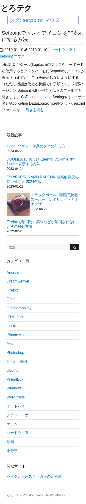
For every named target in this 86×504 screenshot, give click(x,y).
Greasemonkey (19, 308)
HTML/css (15, 317)
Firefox (12, 290)
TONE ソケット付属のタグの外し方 (36, 146)
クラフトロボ (18, 415)
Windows (14, 388)
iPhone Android (19, 335)
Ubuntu (13, 370)
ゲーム (12, 424)
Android (13, 272)
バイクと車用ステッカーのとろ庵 (34, 476)
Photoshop (15, 353)
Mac (10, 344)
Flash (11, 299)
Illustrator (14, 326)
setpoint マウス (12, 56)
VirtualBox (15, 379)
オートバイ (16, 406)
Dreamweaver (18, 281)
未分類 (12, 451)
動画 (10, 442)
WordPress (16, 397)
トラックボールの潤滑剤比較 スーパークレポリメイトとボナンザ (54, 199)
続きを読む (35, 110)
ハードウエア (62, 50)
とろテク (16, 8)
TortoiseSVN (17, 362)
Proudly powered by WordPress (44, 495)
